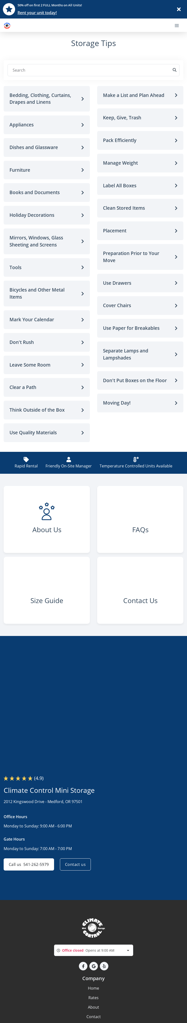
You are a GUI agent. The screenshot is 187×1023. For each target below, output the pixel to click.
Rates (93, 997)
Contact (93, 1016)
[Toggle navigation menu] (178, 25)
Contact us (75, 864)
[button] (47, 99)
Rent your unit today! (37, 12)
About (93, 1007)
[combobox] (93, 950)
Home (93, 988)
